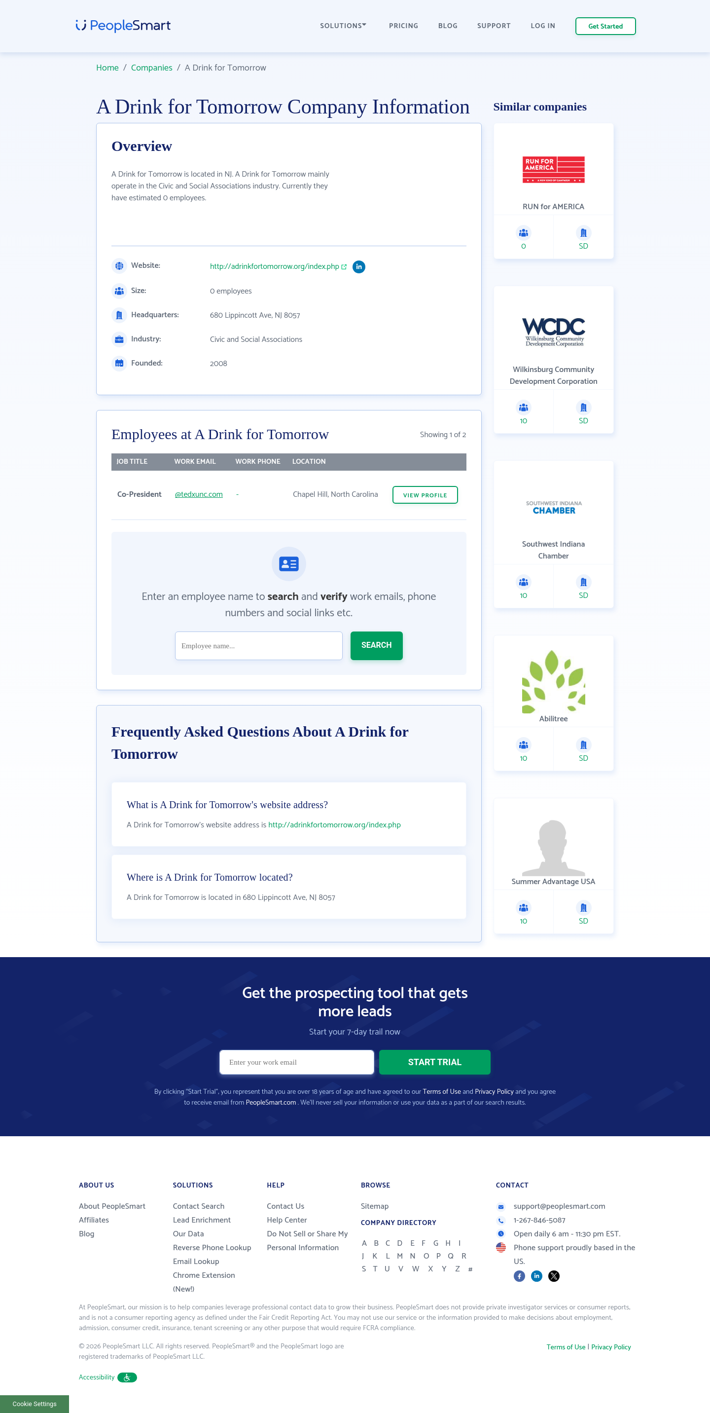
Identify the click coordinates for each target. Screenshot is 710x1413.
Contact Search (199, 1206)
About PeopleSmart (112, 1206)
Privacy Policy (494, 1092)
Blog (87, 1234)
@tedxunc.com (199, 494)
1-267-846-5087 (531, 1220)
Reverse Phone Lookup (212, 1248)
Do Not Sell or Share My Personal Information (307, 1241)
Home (107, 68)
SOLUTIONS (343, 26)
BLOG (448, 26)
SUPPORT (494, 26)
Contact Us (285, 1206)
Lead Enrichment (202, 1220)
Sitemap (375, 1206)
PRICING (404, 26)
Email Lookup (196, 1261)
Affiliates (94, 1220)
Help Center (287, 1220)
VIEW (425, 495)
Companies (152, 68)
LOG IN (543, 26)
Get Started (606, 27)
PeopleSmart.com (271, 1103)
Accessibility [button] (108, 1377)
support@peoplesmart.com (550, 1206)
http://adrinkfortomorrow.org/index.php (274, 267)
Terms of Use (442, 1092)
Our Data (188, 1234)
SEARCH (376, 645)
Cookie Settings (35, 1404)
